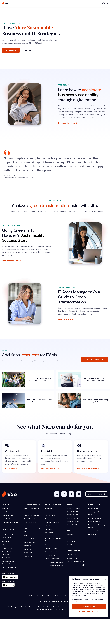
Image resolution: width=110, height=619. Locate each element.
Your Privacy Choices (76, 565)
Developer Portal (93, 534)
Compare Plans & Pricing (10, 522)
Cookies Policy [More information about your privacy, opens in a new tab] (80, 602)
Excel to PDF (27, 546)
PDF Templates (50, 555)
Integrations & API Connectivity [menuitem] (30, 596)
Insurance (48, 529)
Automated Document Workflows (9, 553)
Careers (69, 538)
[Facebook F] (71, 494)
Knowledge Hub (93, 508)
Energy (47, 519)
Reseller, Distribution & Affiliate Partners (74, 510)
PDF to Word (28, 532)
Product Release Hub (9, 567)
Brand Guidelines (72, 545)
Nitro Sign (5, 512)
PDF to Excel (27, 549)
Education (48, 526)
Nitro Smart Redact (8, 515)
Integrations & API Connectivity (8, 562)
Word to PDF (28, 535)
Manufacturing (50, 515)
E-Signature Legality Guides (54, 562)
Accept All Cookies (89, 606)
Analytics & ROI (7, 548)
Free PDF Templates (94, 518)
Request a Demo (72, 558)
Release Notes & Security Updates (96, 526)
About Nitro (70, 534)
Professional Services (52, 522)
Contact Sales (71, 555)
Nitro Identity (6, 519)
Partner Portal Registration (75, 525)
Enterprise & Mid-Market (32, 508)
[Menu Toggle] (99, 3)
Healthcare (49, 512)
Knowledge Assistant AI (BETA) (96, 513)
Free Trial (5, 526)
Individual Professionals (31, 515)
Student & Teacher (30, 522)
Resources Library (51, 548)
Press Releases (72, 541)
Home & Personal (29, 519)
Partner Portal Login (73, 521)
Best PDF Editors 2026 (52, 559)
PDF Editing (5, 541)
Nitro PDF (5, 508)
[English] (105, 3)
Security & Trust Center (52, 552)
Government (49, 533)
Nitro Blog (48, 545)
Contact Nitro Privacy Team (76, 561)
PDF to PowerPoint (29, 542)
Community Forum (94, 521)
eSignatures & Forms (9, 545)
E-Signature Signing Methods (54, 566)
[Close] (105, 579)
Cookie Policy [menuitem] (59, 596)
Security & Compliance (9, 558)
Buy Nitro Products (8, 529)
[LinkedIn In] (56, 494)
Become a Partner (72, 518)
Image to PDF (28, 553)
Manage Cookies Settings (88, 611)
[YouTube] (78, 494)
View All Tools (28, 556)
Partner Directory (72, 514)
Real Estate (49, 508)
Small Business (28, 512)
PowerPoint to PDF (29, 539)
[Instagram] (64, 494)
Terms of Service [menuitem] (47, 596)
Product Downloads (94, 531)
